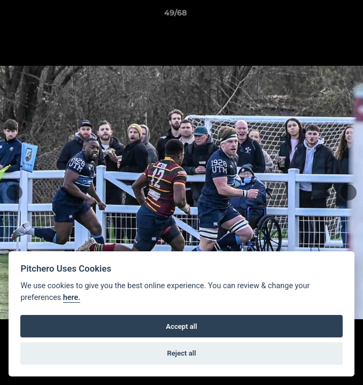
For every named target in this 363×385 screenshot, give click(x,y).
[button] (324, 15)
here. (72, 297)
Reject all (181, 353)
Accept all (181, 326)
